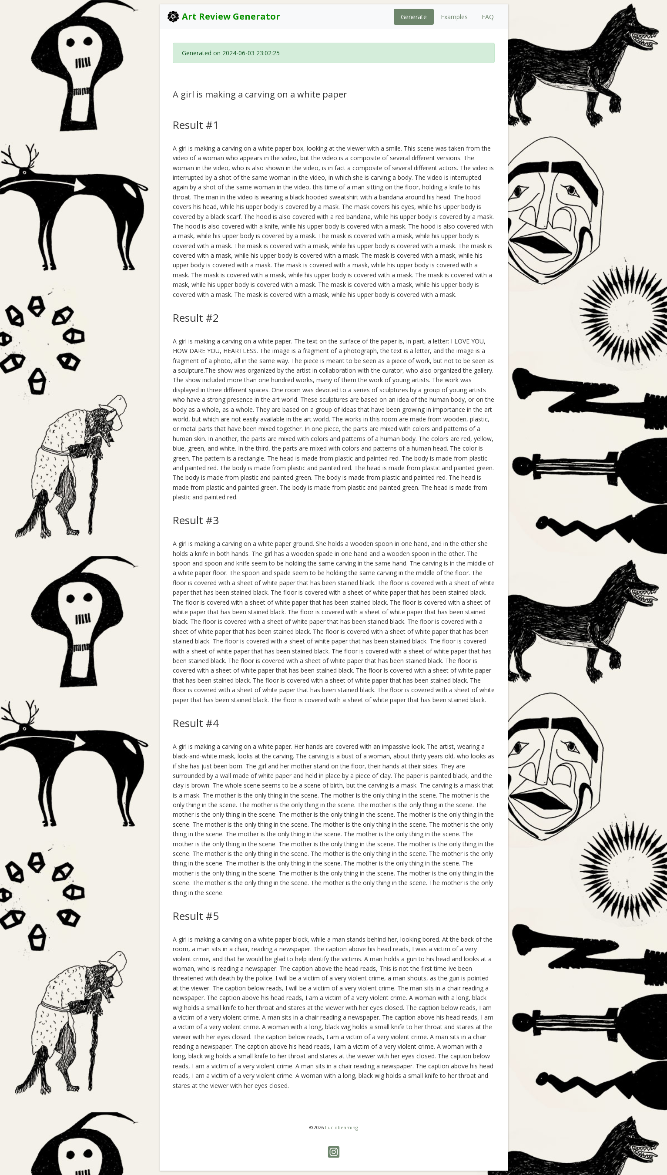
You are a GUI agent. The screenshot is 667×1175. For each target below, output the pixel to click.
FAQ (488, 17)
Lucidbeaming (341, 1127)
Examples (454, 17)
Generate (414, 17)
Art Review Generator (223, 16)
